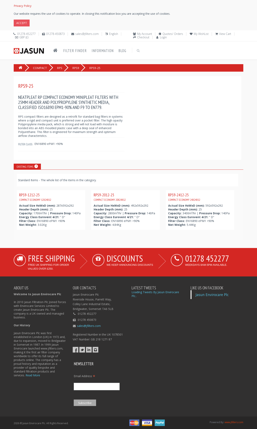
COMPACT (40, 68)
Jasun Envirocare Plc (212, 294)
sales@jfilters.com (87, 34)
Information (103, 50)
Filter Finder (75, 50)
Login (163, 37)
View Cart (225, 34)
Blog (122, 50)
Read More (33, 375)
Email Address (84, 376)
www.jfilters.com (234, 422)
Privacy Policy (22, 6)
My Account (144, 34)
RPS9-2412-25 (184, 197)
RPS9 (75, 68)
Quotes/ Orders (173, 34)
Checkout (143, 37)
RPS (59, 68)
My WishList (201, 34)
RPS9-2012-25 (110, 197)
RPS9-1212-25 (35, 197)
